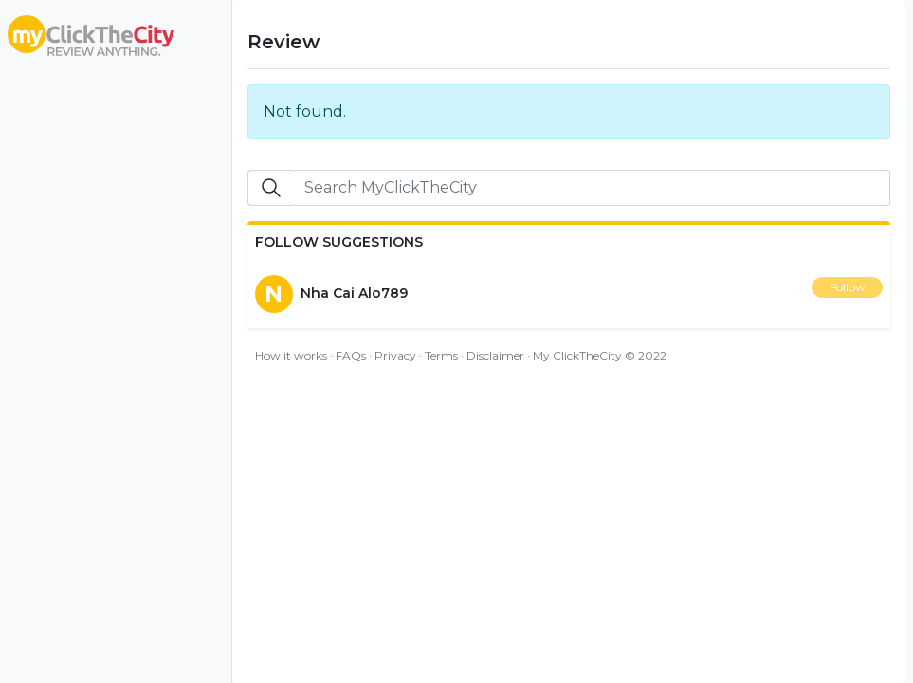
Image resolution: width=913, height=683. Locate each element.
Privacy (395, 355)
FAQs (351, 355)
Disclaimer (495, 355)
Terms (441, 355)
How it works (291, 355)
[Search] (591, 188)
